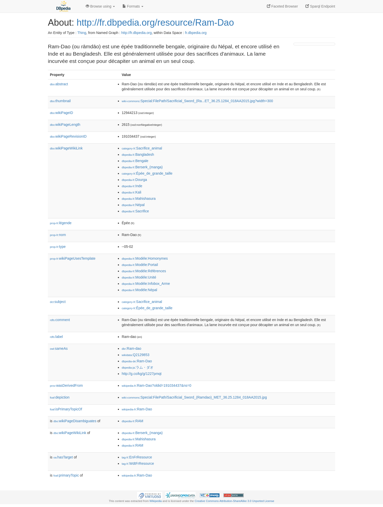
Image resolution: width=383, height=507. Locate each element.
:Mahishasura (138, 199)
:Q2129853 (135, 355)
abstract (59, 84)
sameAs (59, 348)
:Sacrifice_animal (142, 148)
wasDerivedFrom (66, 385)
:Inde (132, 186)
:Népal (133, 205)
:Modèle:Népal (139, 290)
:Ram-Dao (137, 361)
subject (58, 302)
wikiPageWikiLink (66, 148)
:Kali (131, 192)
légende (61, 223)
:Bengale (135, 161)
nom (58, 235)
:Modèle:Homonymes (145, 258)
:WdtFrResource (138, 463)
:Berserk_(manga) (142, 167)
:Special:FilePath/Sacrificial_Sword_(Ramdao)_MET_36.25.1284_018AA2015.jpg (194, 397)
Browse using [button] (100, 6)
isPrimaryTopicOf (66, 409)
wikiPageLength (65, 125)
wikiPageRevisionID (68, 136)
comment (60, 320)
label (56, 337)
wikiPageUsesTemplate (72, 258)
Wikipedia (155, 500)
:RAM (132, 421)
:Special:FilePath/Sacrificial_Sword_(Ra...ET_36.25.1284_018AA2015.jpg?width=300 (197, 101)
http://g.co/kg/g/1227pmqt (142, 374)
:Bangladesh (138, 154)
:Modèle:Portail (140, 265)
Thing (81, 33)
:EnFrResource (137, 457)
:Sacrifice (135, 211)
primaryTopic (66, 475)
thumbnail (60, 101)
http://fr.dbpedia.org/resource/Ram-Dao (155, 22)
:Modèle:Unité (139, 277)
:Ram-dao (131, 348)
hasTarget (63, 457)
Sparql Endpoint (320, 6)
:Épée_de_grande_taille (147, 173)
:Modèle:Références (144, 271)
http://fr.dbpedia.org (136, 33)
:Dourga (134, 180)
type (58, 247)
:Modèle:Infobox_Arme (146, 284)
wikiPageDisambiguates (74, 421)
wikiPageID (61, 113)
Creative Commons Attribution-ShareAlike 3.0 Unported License (234, 500)
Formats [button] (132, 6)
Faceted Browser (282, 6)
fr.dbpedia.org (196, 33)
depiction (60, 397)
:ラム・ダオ (137, 367)
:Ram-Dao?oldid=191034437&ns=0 (156, 385)
